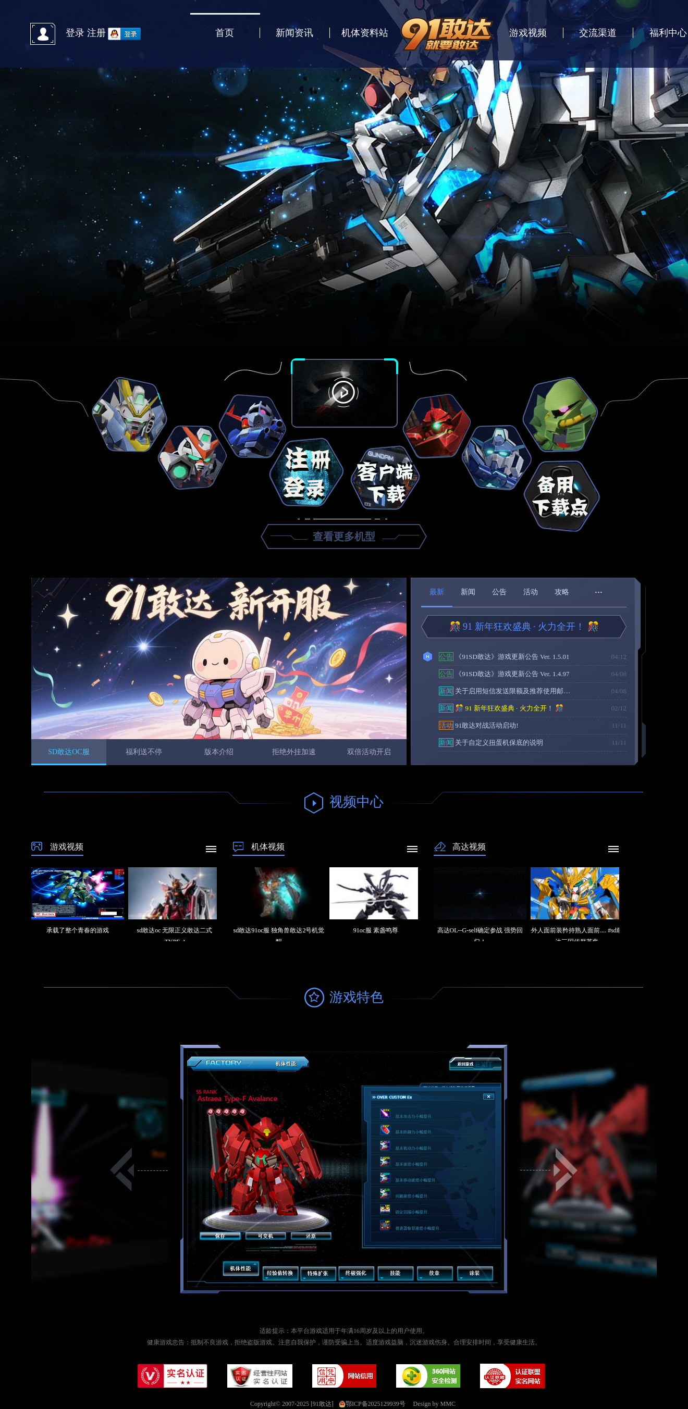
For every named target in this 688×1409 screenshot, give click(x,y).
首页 (224, 33)
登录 (75, 33)
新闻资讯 (294, 33)
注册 (96, 33)
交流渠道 (598, 33)
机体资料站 (364, 33)
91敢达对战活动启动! (479, 725)
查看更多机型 (344, 536)
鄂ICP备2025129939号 (372, 1403)
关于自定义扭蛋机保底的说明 (491, 742)
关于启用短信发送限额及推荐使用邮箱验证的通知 (507, 691)
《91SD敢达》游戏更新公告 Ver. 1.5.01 (504, 656)
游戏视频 (528, 33)
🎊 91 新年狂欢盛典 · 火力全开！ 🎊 (524, 626)
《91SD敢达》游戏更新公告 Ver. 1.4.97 (504, 673)
